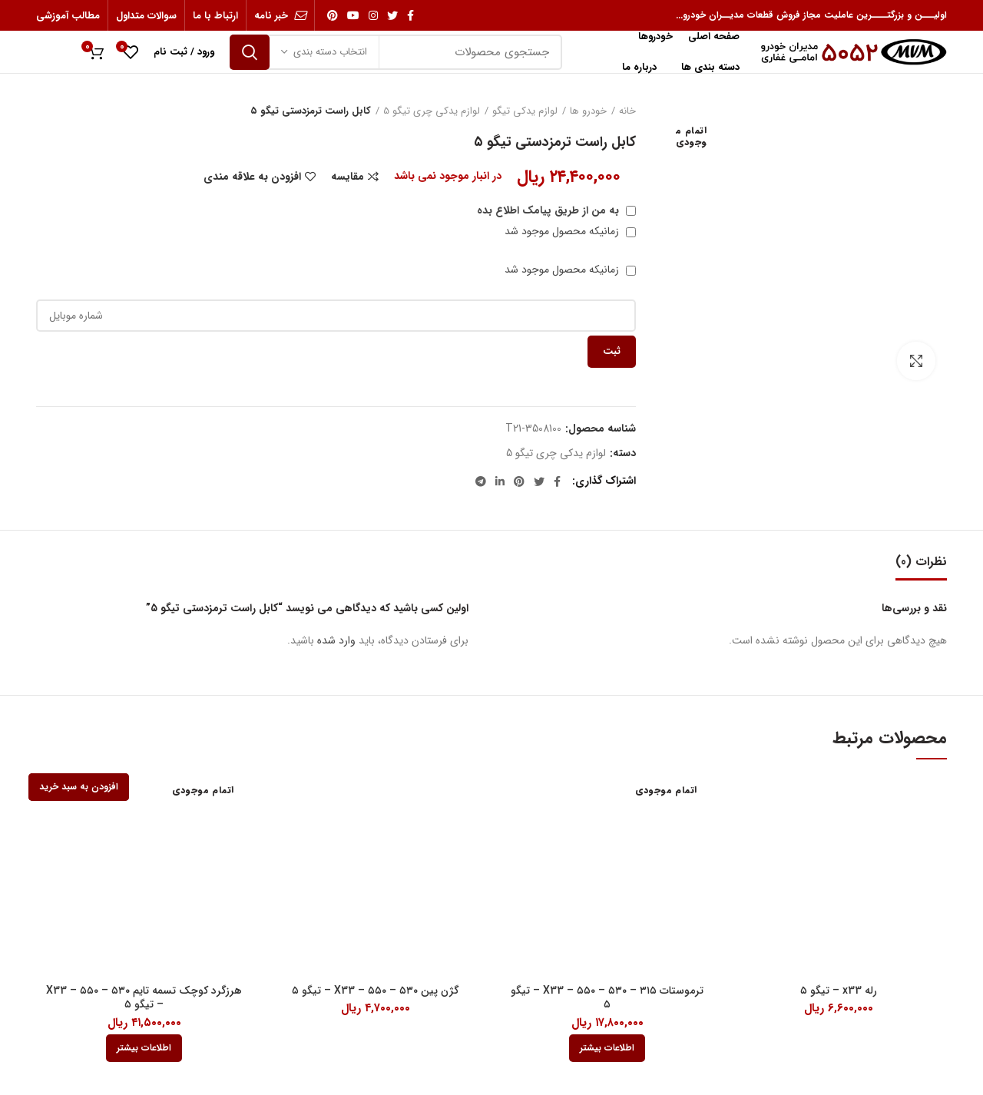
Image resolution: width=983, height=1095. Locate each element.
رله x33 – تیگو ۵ (838, 990)
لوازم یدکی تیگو (525, 111)
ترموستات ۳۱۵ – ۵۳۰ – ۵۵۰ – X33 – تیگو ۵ (607, 997)
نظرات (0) (921, 561)
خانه (627, 111)
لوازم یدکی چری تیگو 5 (431, 111)
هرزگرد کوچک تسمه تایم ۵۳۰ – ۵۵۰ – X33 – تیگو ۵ (144, 997)
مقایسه (347, 176)
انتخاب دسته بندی (330, 52)
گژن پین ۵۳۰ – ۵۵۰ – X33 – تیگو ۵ (375, 990)
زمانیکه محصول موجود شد (570, 231)
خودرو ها (588, 111)
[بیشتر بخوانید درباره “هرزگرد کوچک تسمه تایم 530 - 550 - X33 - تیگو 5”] (144, 1048)
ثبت (612, 351)
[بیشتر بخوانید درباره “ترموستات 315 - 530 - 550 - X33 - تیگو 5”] (607, 1048)
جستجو (250, 52)
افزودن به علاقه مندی (252, 176)
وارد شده (336, 640)
